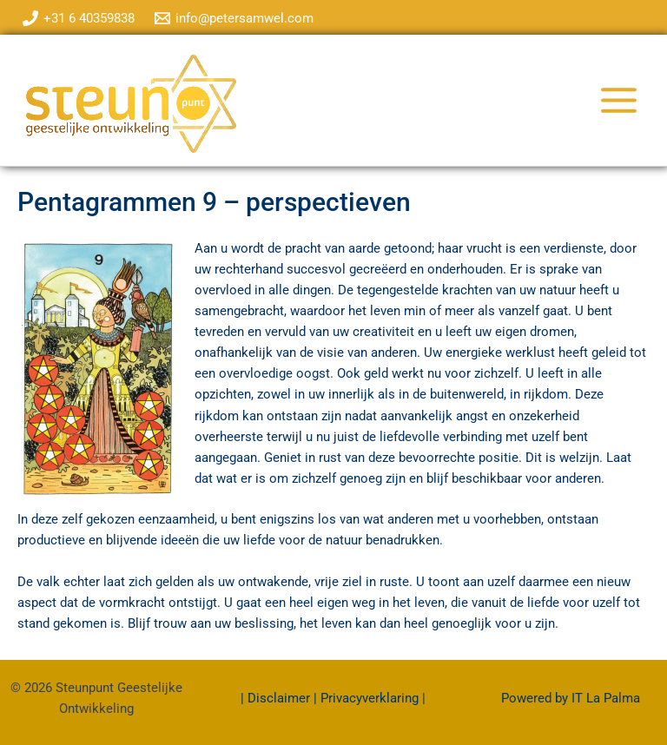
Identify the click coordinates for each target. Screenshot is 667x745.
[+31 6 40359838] (78, 18)
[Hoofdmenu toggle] (619, 100)
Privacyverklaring (369, 698)
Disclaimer (281, 698)
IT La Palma (605, 698)
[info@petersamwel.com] (235, 18)
